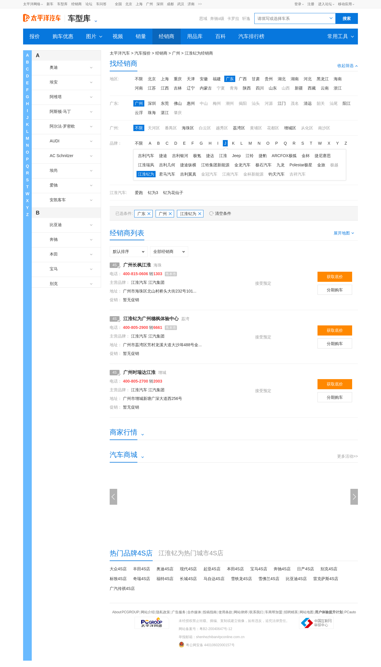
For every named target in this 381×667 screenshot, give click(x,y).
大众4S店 (118, 569)
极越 (334, 165)
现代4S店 (188, 569)
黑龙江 (323, 79)
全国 (118, 4)
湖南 (295, 79)
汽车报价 (143, 53)
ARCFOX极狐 (284, 155)
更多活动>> (347, 456)
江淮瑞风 (146, 165)
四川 (260, 88)
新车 (49, 4)
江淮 (223, 155)
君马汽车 (167, 174)
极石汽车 (263, 165)
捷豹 (263, 155)
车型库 (62, 4)
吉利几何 (167, 165)
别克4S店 (328, 569)
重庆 (178, 79)
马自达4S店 (214, 578)
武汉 (180, 4)
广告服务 (179, 612)
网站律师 (241, 612)
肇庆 (178, 112)
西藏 (312, 88)
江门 (282, 103)
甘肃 (256, 79)
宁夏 (221, 88)
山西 (286, 88)
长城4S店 (188, 578)
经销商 (76, 4)
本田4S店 (235, 569)
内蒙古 (206, 88)
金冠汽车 (209, 174)
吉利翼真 (188, 174)
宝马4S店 (258, 569)
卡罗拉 (233, 18)
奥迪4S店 (164, 569)
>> (200, 4)
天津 (191, 79)
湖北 (282, 79)
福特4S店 (164, 578)
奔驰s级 (217, 18)
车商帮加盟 (273, 612)
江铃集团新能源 (215, 165)
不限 (139, 79)
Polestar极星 (301, 165)
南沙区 (324, 128)
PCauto (350, 612)
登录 (297, 4)
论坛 (88, 4)
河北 (308, 79)
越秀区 (222, 128)
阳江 (347, 103)
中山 (204, 103)
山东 (273, 88)
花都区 (273, 128)
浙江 (338, 88)
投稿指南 (210, 612)
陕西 (247, 88)
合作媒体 (194, 612)
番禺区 (171, 128)
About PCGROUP (125, 612)
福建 (217, 79)
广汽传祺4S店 (122, 588)
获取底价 (335, 276)
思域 (203, 18)
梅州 (217, 103)
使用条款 (225, 612)
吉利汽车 (146, 155)
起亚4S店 (212, 569)
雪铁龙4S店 (241, 578)
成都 (170, 4)
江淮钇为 (146, 174)
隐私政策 (163, 612)
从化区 (307, 128)
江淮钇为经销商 (199, 53)
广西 (243, 79)
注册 (310, 4)
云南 (325, 88)
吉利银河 (180, 155)
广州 (149, 4)
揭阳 (243, 103)
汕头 (256, 103)
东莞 (165, 103)
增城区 (290, 128)
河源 (269, 103)
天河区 (154, 128)
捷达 (210, 155)
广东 (230, 79)
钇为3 (153, 192)
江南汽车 (230, 174)
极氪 (197, 155)
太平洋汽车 (120, 53)
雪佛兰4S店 (268, 578)
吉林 (178, 88)
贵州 (269, 79)
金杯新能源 (253, 174)
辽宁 (191, 88)
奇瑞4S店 (141, 578)
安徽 (204, 79)
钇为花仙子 (173, 192)
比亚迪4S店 (296, 578)
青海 (234, 88)
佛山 (178, 103)
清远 (308, 103)
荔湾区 (239, 128)
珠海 (152, 112)
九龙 (281, 165)
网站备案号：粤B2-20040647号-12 (205, 629)
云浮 (139, 112)
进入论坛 (325, 4)
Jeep (236, 155)
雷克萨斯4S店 (325, 578)
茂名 (295, 103)
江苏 (152, 88)
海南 (338, 79)
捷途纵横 (188, 165)
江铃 (250, 155)
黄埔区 (256, 128)
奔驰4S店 (282, 569)
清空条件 (223, 213)
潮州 (230, 103)
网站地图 (306, 612)
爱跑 (139, 192)
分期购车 (335, 290)
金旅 (321, 165)
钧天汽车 (276, 174)
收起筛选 (347, 65)
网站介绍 (148, 612)
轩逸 (246, 18)
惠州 (191, 103)
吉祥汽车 (298, 174)
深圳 (159, 4)
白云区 (205, 128)
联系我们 (256, 612)
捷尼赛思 (323, 155)
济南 (191, 4)
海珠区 (188, 128)
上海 (139, 4)
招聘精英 (291, 612)
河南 (139, 88)
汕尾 (334, 103)
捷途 (163, 155)
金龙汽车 (242, 165)
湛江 (165, 112)
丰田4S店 (141, 569)
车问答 (101, 4)
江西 (165, 88)
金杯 (306, 155)
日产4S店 (305, 569)
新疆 (299, 88)
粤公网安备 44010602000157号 (207, 644)
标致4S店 (118, 578)
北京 (128, 4)
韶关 (321, 103)
